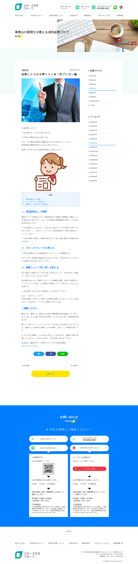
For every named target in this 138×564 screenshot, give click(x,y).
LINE (62, 354)
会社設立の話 (94, 101)
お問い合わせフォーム (48, 439)
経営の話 (25, 70)
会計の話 (93, 76)
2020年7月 (93, 130)
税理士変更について (56, 15)
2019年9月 (93, 164)
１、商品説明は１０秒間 (32, 199)
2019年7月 (93, 172)
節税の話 (93, 84)
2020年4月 (93, 139)
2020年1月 (93, 147)
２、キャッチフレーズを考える (34, 202)
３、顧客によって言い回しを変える (36, 204)
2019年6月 (93, 176)
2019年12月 (94, 151)
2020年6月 (93, 134)
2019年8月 (93, 168)
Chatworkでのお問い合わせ (89, 448)
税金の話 (93, 80)
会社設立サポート (37, 15)
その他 (92, 105)
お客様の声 (73, 15)
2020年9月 (93, 126)
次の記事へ (74, 365)
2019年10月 (94, 160)
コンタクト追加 (89, 469)
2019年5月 (93, 181)
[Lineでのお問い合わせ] (115, 7)
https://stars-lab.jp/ (30, 346)
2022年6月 (93, 122)
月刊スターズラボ (104, 15)
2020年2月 (93, 143)
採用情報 (120, 15)
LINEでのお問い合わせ (48, 448)
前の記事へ (27, 365)
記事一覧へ (51, 374)
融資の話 (93, 93)
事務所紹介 (88, 15)
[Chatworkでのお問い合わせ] (121, 7)
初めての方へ (19, 15)
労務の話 (93, 97)
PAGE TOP (69, 531)
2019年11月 (94, 155)
